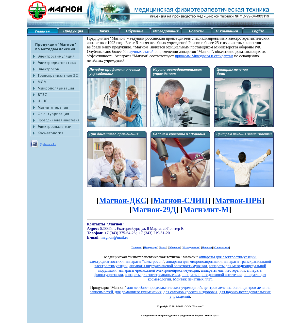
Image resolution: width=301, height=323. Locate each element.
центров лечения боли (222, 287)
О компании (221, 247)
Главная (136, 247)
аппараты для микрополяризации (194, 261)
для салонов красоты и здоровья (190, 292)
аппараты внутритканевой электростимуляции (168, 266)
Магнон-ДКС (122, 200)
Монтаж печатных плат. (193, 279)
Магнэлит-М (206, 209)
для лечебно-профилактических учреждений (164, 287)
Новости (207, 247)
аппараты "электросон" (145, 261)
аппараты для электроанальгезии (152, 275)
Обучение (174, 247)
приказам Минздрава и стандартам (204, 56)
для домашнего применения (138, 292)
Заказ (163, 247)
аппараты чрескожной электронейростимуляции (158, 270)
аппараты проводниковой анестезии (212, 275)
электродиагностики (106, 261)
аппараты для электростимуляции (227, 257)
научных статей (140, 51)
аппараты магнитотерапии (223, 270)
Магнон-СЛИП (180, 200)
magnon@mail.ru (114, 237)
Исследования (191, 247)
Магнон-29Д (154, 209)
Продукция (150, 247)
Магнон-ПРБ (238, 200)
